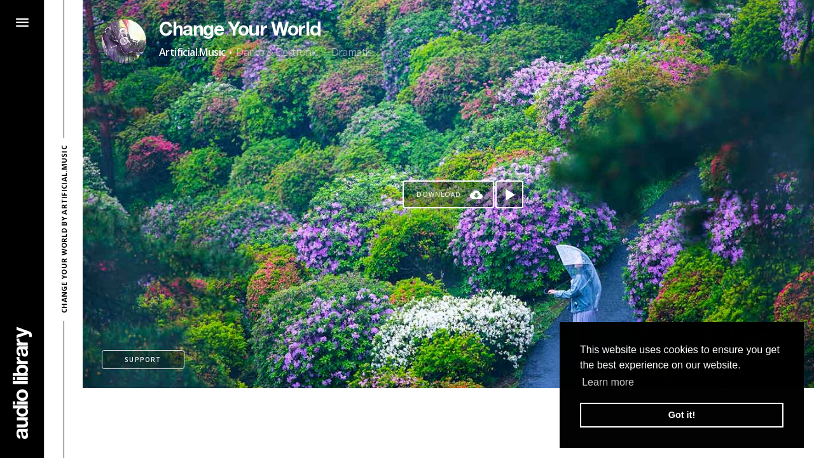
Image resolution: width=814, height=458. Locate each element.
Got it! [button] (681, 415)
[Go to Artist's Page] (124, 41)
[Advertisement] (448, 423)
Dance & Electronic (276, 52)
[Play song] (509, 194)
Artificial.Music (192, 52)
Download (439, 194)
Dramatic (351, 52)
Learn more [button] (608, 382)
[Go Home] (22, 383)
